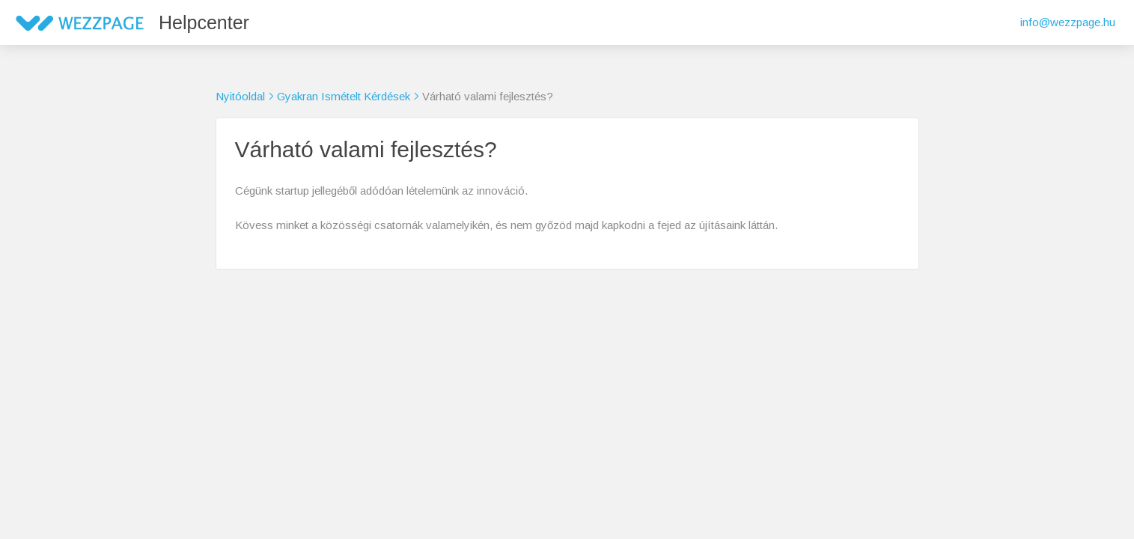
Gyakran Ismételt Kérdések (343, 96)
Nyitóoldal (240, 96)
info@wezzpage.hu (1067, 22)
